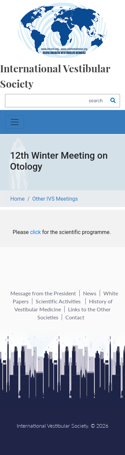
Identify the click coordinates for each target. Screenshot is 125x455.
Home (17, 199)
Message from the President (43, 293)
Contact (74, 317)
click (35, 232)
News (89, 293)
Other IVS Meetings (55, 199)
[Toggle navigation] (14, 122)
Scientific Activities (59, 301)
